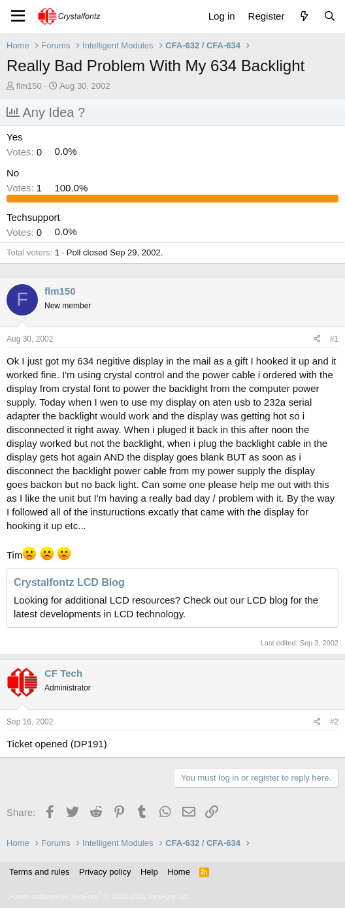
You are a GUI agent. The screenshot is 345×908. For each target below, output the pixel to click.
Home (178, 872)
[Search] (329, 16)
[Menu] (18, 16)
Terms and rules (39, 872)
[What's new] (303, 16)
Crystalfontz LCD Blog (69, 582)
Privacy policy (105, 872)
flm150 (29, 86)
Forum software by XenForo (99, 896)
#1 (334, 339)
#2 (334, 721)
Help (149, 872)
